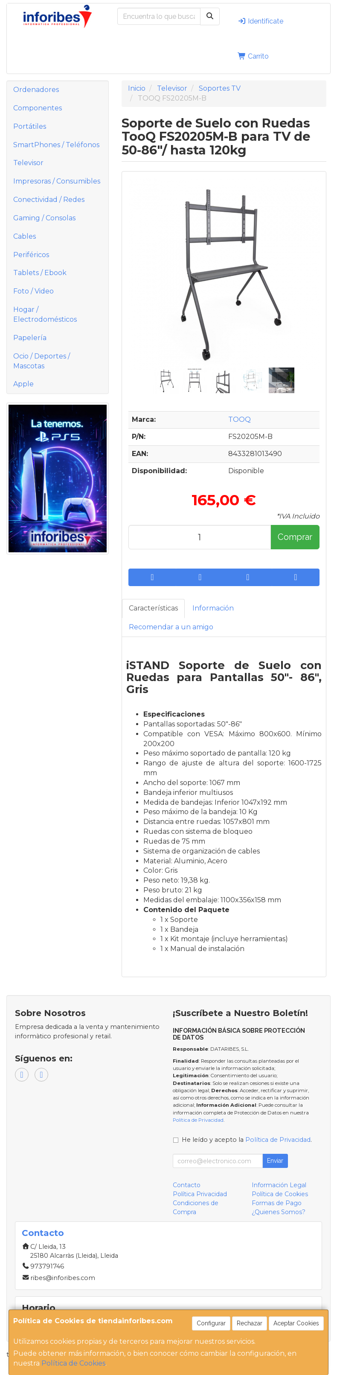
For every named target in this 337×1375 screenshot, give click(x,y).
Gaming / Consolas (44, 218)
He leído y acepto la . (247, 1140)
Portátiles (29, 126)
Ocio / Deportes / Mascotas (41, 361)
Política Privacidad (200, 1194)
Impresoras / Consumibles (56, 181)
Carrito (253, 56)
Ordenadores (36, 90)
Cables (24, 236)
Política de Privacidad (198, 1120)
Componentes (37, 108)
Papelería (29, 338)
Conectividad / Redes (48, 200)
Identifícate (260, 21)
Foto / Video (33, 291)
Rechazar (249, 1323)
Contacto (186, 1185)
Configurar (211, 1323)
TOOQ (239, 419)
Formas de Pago (277, 1203)
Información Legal (279, 1185)
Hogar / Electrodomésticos (45, 314)
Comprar (295, 537)
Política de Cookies (73, 1363)
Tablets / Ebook (40, 273)
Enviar (275, 1160)
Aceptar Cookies (296, 1323)
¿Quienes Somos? (278, 1212)
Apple (23, 384)
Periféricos (31, 255)
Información (213, 608)
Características (153, 608)
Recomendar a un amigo (171, 627)
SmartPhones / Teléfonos (56, 145)
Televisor (28, 163)
